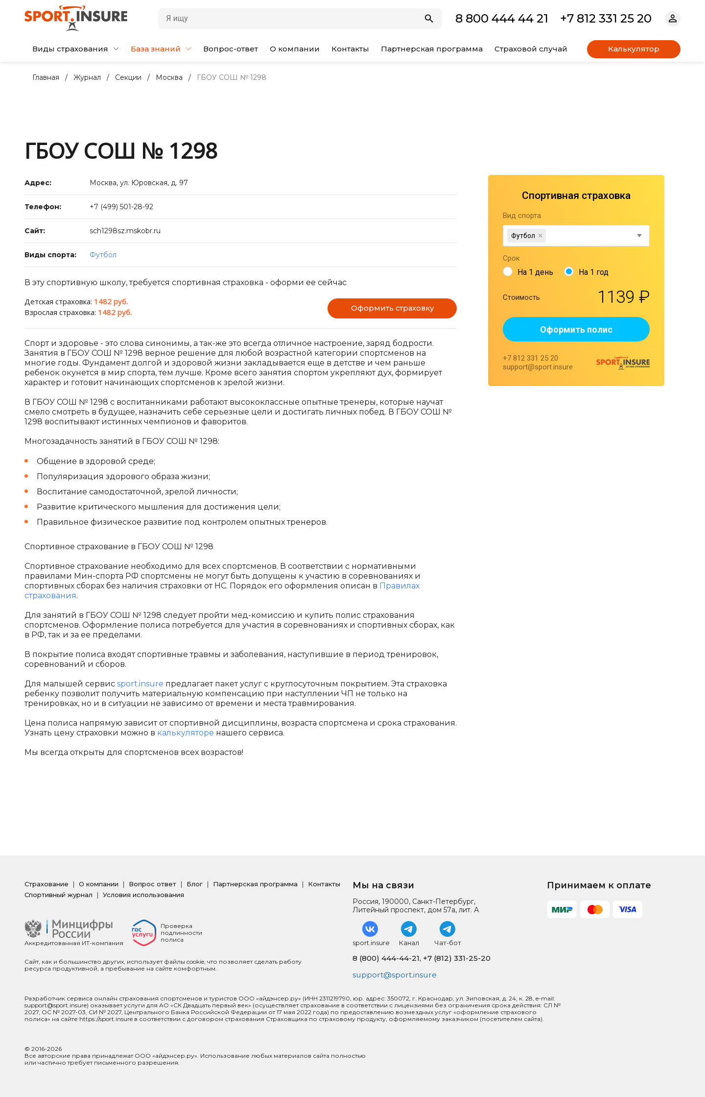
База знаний (161, 48)
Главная (45, 77)
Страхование (46, 884)
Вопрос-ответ (230, 48)
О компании (295, 48)
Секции (128, 77)
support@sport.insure (395, 974)
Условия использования (143, 895)
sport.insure (140, 683)
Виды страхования (75, 48)
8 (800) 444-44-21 (386, 958)
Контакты (350, 48)
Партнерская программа (432, 48)
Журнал (87, 77)
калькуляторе (185, 732)
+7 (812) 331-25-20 (457, 958)
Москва (169, 77)
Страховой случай (530, 48)
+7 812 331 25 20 (606, 18)
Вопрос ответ (152, 884)
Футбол (103, 254)
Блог (195, 884)
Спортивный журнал (58, 895)
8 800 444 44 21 (501, 18)
